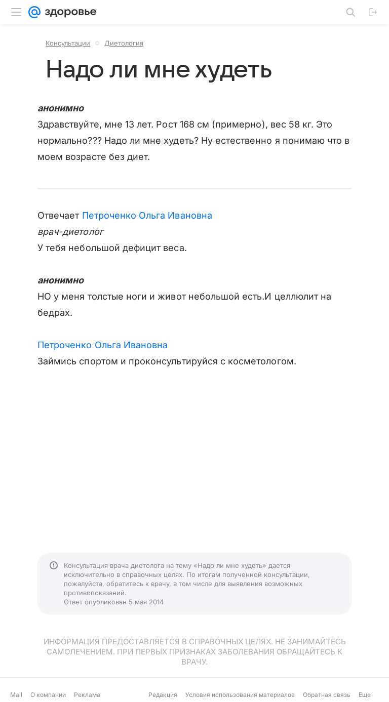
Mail (16, 694)
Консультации (68, 43)
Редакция (162, 694)
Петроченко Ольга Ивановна (147, 215)
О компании (48, 694)
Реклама (87, 694)
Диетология (123, 43)
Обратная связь (327, 694)
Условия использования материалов (240, 694)
